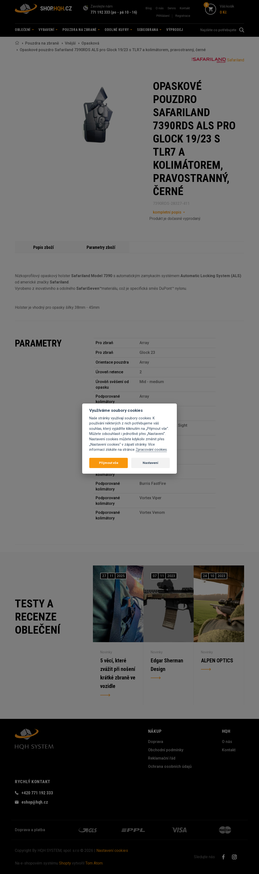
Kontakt (185, 8)
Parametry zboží (101, 247)
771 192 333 (100, 12)
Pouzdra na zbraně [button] (81, 30)
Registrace (182, 16)
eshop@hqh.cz (34, 802)
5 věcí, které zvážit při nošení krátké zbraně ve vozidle (117, 673)
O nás (160, 8)
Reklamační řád (161, 758)
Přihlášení (162, 16)
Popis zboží (43, 247)
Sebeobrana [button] (149, 30)
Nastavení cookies (112, 850)
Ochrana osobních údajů (170, 766)
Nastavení (150, 463)
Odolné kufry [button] (118, 30)
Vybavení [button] (48, 30)
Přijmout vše (108, 463)
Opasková (90, 43)
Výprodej (174, 30)
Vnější (70, 43)
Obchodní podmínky (165, 750)
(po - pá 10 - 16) (124, 12)
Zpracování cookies (151, 450)
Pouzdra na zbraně (42, 43)
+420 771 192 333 (37, 792)
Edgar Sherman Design (167, 664)
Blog (149, 8)
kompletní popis (167, 212)
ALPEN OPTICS (217, 660)
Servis (172, 8)
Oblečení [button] (24, 30)
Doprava (155, 741)
